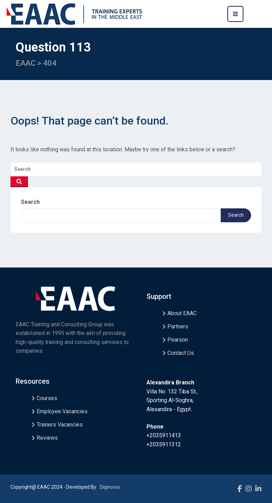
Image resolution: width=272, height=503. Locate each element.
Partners (177, 326)
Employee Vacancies (62, 411)
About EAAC (182, 313)
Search (30, 202)
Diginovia (110, 487)
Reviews (47, 437)
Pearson (177, 339)
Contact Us (180, 353)
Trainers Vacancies (60, 424)
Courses (47, 398)
